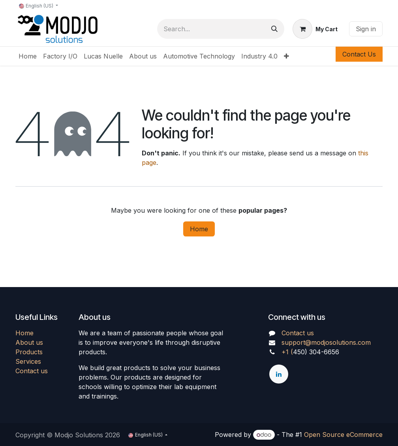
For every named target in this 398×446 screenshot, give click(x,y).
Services (28, 361)
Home (199, 229)
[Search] (274, 29)
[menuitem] (27, 56)
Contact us (31, 371)
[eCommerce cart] (315, 29)
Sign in (366, 29)
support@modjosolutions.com (326, 342)
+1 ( (287, 352)
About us (29, 342)
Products (29, 352)
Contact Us (359, 54)
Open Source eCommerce (343, 434)
